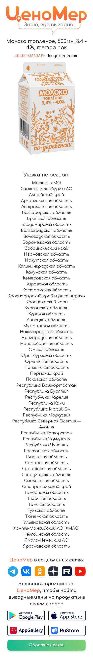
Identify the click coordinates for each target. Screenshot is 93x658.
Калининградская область (46, 266)
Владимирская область (47, 224)
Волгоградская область (46, 230)
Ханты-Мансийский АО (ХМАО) (46, 528)
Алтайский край (46, 195)
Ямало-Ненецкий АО (46, 540)
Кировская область (47, 284)
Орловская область (46, 361)
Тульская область (46, 510)
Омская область (46, 349)
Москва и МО (46, 183)
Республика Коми (47, 403)
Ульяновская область (47, 522)
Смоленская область (46, 481)
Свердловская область (46, 475)
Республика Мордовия (46, 415)
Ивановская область (46, 254)
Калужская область (46, 272)
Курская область (46, 314)
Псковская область (46, 379)
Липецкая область (46, 320)
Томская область (46, 504)
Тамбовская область (46, 492)
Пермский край (46, 373)
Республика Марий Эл (46, 409)
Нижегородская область (46, 332)
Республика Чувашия (46, 445)
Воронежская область (47, 242)
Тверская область (46, 498)
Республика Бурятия (46, 391)
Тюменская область (46, 516)
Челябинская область (47, 534)
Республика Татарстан (46, 433)
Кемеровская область (46, 278)
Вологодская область (46, 236)
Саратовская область (46, 469)
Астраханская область (46, 207)
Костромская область (46, 290)
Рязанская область (46, 457)
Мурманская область (46, 326)
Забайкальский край (46, 248)
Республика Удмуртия (46, 439)
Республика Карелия (46, 397)
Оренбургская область (46, 355)
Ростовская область (46, 451)
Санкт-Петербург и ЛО (46, 189)
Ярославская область (46, 546)
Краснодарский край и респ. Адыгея (46, 296)
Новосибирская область (46, 344)
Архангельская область (46, 201)
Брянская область (46, 218)
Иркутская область (46, 260)
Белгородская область (46, 212)
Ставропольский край (46, 487)
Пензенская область (46, 367)
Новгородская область (46, 338)
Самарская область (46, 463)
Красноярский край (47, 302)
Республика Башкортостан (46, 385)
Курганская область (46, 308)
